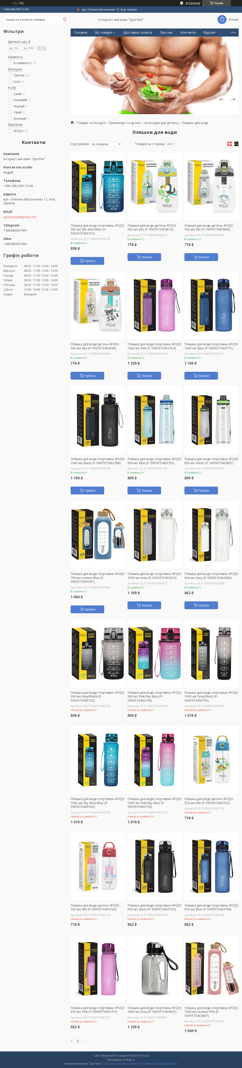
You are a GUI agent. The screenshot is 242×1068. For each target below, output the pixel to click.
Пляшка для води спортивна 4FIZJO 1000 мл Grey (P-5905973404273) (154, 576)
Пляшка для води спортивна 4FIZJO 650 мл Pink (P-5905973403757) (98, 1010)
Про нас (166, 32)
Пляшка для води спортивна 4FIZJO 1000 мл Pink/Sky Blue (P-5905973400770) (154, 803)
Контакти (188, 32)
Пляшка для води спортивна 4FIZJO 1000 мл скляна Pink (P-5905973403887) (211, 1012)
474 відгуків (192, 3)
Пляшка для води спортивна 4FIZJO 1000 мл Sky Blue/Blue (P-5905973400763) (98, 803)
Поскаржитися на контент (121, 1064)
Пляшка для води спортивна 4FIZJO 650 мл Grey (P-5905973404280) (211, 576)
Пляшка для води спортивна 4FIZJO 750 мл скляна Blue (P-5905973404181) (98, 578)
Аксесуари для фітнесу (161, 123)
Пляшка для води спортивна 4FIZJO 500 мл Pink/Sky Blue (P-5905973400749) (154, 697)
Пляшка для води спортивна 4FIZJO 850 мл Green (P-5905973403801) (211, 461)
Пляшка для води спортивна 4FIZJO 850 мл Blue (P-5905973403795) (154, 461)
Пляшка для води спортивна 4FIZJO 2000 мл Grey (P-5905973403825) (154, 1010)
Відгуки (209, 32)
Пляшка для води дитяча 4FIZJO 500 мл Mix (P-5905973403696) (95, 346)
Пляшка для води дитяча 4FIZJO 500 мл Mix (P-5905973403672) (151, 227)
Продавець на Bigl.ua (121, 1059)
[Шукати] (64, 19)
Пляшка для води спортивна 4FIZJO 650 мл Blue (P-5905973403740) (211, 907)
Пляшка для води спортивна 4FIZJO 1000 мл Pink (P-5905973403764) (154, 346)
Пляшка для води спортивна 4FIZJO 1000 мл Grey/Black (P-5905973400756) (211, 697)
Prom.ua (143, 1055)
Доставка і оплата (137, 32)
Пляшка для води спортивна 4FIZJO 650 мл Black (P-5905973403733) (154, 907)
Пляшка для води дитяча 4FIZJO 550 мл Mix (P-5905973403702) (208, 801)
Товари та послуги (91, 123)
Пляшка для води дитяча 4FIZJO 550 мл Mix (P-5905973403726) (95, 907)
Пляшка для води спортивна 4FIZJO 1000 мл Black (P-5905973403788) (98, 461)
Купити (90, 261)
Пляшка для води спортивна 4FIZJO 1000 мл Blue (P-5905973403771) (211, 346)
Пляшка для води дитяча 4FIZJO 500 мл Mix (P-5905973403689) (208, 227)
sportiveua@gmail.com (20, 217)
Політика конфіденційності (159, 1064)
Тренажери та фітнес (125, 123)
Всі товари (103, 32)
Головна (80, 32)
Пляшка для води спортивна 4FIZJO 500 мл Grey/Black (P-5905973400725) (98, 697)
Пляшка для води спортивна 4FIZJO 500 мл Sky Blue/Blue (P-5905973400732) (98, 229)
